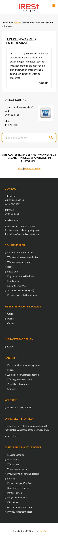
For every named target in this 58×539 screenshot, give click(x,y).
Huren (10, 369)
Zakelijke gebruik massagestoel (23, 374)
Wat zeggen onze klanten (20, 262)
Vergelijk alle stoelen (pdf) (20, 290)
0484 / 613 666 (32, 168)
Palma (10, 318)
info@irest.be (12, 124)
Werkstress (13, 464)
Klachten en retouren (18, 488)
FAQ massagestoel (17, 497)
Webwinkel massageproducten (23, 257)
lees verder (10, 436)
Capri (10, 313)
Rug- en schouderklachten (20, 276)
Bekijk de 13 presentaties (20, 407)
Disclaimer (12, 502)
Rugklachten (13, 459)
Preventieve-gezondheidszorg (23, 473)
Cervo (10, 323)
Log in (43, 531)
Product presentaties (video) (22, 295)
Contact (11, 388)
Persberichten (14, 492)
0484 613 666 (12, 114)
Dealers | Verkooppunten (20, 252)
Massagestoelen (15, 454)
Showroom (12, 271)
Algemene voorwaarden (19, 507)
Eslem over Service (17, 285)
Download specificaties (19, 483)
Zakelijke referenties (18, 384)
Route (10, 266)
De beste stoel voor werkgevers (23, 365)
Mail (20, 168)
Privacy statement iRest (19, 511)
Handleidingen (14, 280)
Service (11, 478)
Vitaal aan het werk (17, 469)
